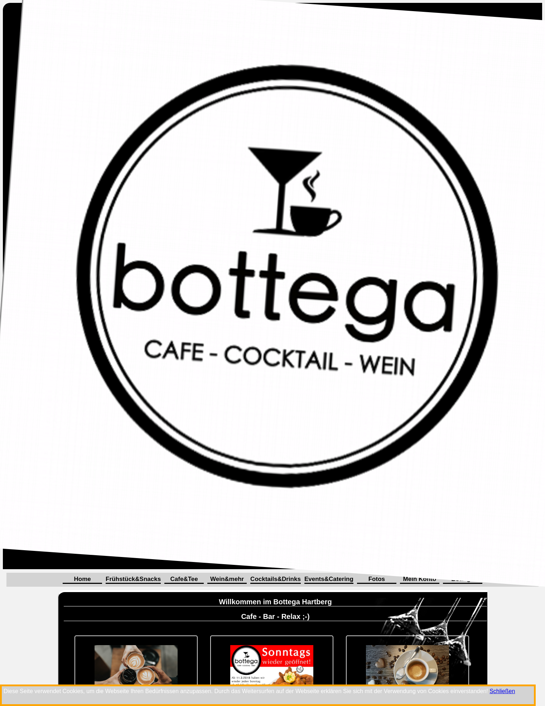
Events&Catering (328, 579)
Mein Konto (420, 579)
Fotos (376, 579)
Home (82, 579)
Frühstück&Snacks (133, 579)
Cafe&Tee (184, 579)
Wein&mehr (227, 579)
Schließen (502, 691)
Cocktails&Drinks (275, 579)
